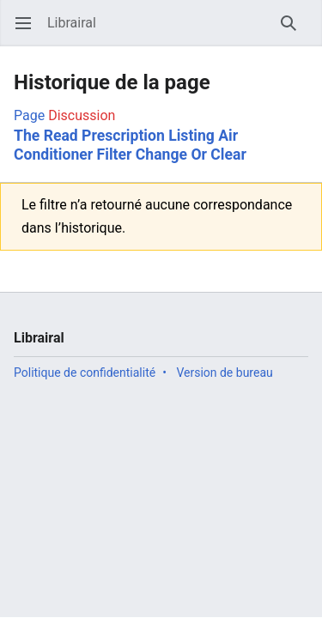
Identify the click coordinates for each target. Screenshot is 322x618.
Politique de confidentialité (84, 372)
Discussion (81, 115)
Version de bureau (224, 372)
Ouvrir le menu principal (29, 31)
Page (29, 115)
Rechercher (294, 31)
